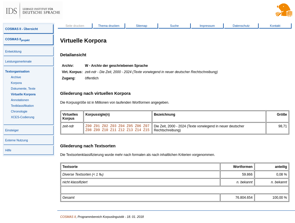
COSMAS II (17, 39)
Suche (174, 25)
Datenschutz (241, 25)
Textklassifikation (22, 105)
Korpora (16, 83)
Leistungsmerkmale (18, 61)
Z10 (105, 131)
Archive (16, 77)
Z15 (146, 131)
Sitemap (141, 25)
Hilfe (8, 150)
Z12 (122, 131)
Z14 (138, 131)
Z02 (105, 126)
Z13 (130, 131)
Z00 (88, 126)
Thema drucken (108, 25)
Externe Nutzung (16, 140)
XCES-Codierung (22, 117)
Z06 (138, 126)
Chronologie (19, 111)
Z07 (146, 126)
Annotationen (20, 100)
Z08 (88, 131)
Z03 (113, 126)
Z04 (122, 126)
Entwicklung (13, 51)
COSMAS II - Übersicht (21, 29)
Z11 (113, 131)
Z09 (97, 131)
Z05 (130, 126)
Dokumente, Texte (23, 88)
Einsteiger (12, 130)
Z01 (97, 126)
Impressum (207, 25)
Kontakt (275, 25)
